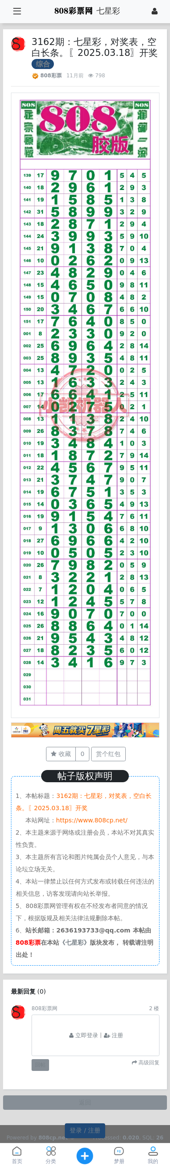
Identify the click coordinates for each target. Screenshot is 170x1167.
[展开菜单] (17, 11)
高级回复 (148, 1062)
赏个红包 (108, 753)
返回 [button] (85, 1102)
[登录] (155, 11)
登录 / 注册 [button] (85, 1130)
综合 (43, 64)
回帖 (40, 1065)
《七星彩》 (74, 942)
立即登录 (83, 1035)
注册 (113, 1035)
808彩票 (51, 76)
